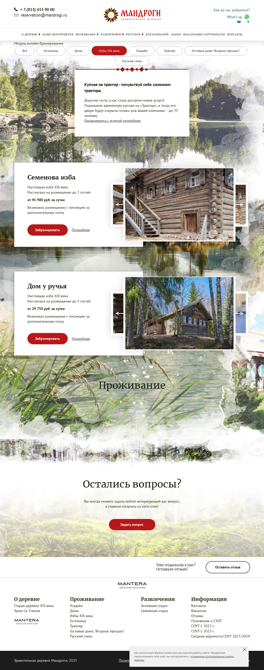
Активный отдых (154, 605)
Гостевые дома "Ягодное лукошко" (97, 631)
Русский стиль (81, 636)
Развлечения (111, 34)
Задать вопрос (132, 524)
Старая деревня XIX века (34, 605)
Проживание (85, 34)
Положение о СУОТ (206, 621)
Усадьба (76, 605)
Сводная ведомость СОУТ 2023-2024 (220, 636)
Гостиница (78, 621)
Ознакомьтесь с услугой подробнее (112, 120)
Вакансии (199, 610)
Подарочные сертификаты (204, 34)
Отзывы (197, 615)
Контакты (234, 34)
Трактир (76, 626)
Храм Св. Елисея (27, 610)
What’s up (234, 17)
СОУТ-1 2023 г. (203, 626)
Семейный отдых (154, 610)
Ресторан (133, 34)
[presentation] (119, 204)
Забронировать (47, 230)
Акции (176, 34)
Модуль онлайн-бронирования (38, 43)
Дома (74, 610)
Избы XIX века (81, 615)
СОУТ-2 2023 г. (203, 631)
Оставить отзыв (227, 567)
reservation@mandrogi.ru (44, 15)
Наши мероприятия (57, 34)
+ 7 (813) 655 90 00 (37, 9)
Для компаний (157, 34)
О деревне (29, 34)
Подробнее (81, 230)
